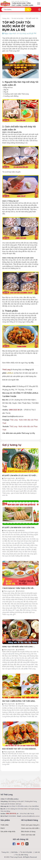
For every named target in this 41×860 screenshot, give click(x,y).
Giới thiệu (14, 852)
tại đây (31, 363)
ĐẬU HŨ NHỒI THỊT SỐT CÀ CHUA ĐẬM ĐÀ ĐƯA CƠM (19, 750)
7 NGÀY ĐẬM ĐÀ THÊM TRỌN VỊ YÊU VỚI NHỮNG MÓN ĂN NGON (17, 589)
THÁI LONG (5, 825)
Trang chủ (5, 18)
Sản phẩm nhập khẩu (8, 831)
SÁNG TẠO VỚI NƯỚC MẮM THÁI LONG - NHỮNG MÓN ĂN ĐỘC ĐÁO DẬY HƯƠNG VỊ (18, 647)
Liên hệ (37, 852)
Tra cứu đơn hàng (21, 855)
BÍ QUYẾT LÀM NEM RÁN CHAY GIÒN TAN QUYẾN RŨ (18, 528)
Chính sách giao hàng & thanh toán (31, 825)
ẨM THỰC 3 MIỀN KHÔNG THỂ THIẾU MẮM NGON (18, 702)
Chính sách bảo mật (28, 835)
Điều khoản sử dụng (28, 831)
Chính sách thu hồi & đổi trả (31, 828)
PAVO (3, 828)
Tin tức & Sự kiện (17, 18)
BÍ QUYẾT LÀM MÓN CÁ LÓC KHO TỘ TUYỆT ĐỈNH (19, 476)
